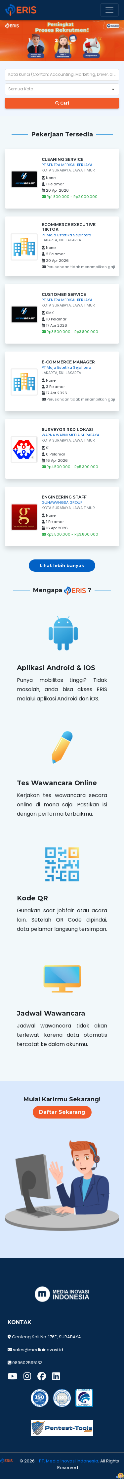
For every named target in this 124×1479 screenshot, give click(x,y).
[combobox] (56, 89)
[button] (113, 89)
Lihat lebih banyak (62, 565)
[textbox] (62, 74)
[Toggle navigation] (109, 10)
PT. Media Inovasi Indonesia (68, 1461)
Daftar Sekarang (61, 1112)
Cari (62, 103)
